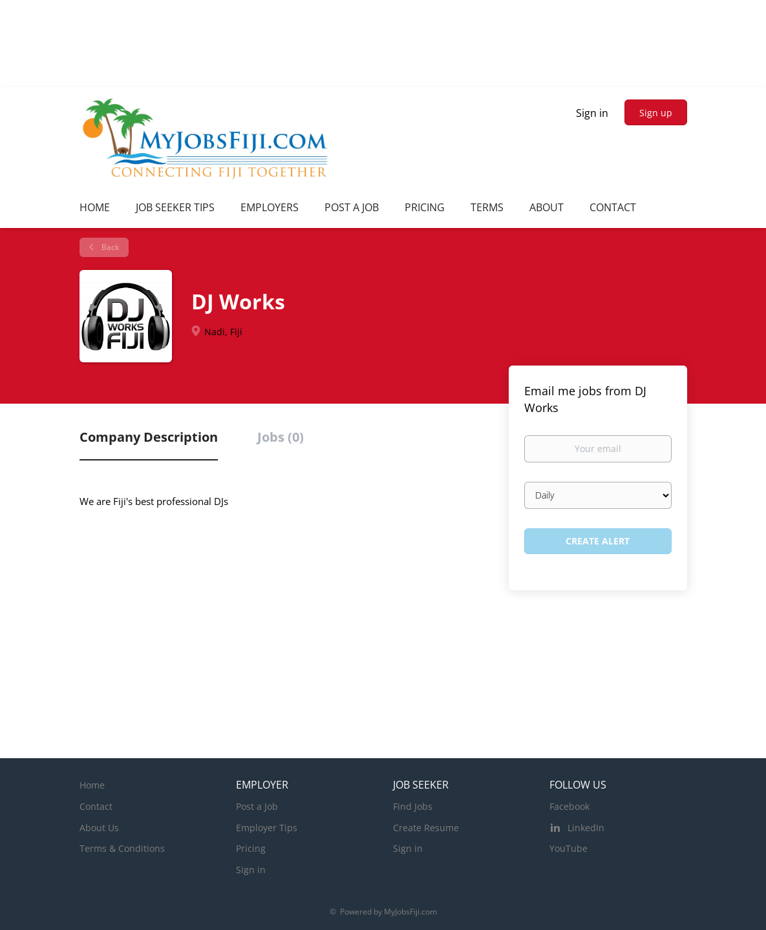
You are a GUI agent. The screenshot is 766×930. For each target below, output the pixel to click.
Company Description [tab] (149, 437)
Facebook (569, 806)
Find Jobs (412, 806)
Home (92, 785)
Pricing (251, 848)
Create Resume (426, 828)
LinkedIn (586, 828)
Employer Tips (266, 828)
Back (109, 247)
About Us (99, 828)
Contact (96, 806)
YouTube (568, 848)
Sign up (655, 113)
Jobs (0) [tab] (280, 437)
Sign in (592, 113)
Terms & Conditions (122, 848)
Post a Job (257, 806)
